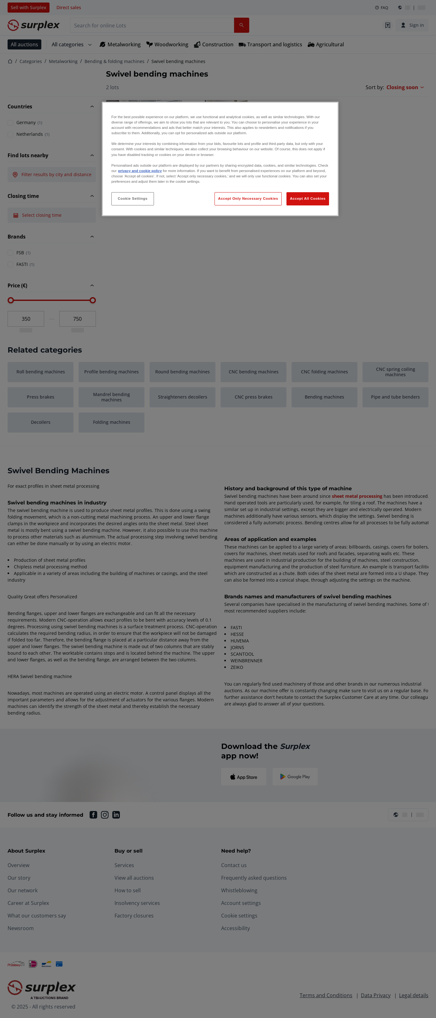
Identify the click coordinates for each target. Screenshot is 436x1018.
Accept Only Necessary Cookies (248, 198)
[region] (220, 159)
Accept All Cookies (308, 198)
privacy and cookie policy (140, 171)
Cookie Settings (133, 198)
